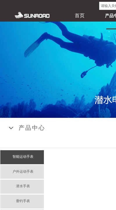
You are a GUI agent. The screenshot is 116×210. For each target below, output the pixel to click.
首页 (80, 15)
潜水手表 (23, 186)
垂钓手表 (23, 201)
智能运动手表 (23, 157)
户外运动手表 (23, 171)
